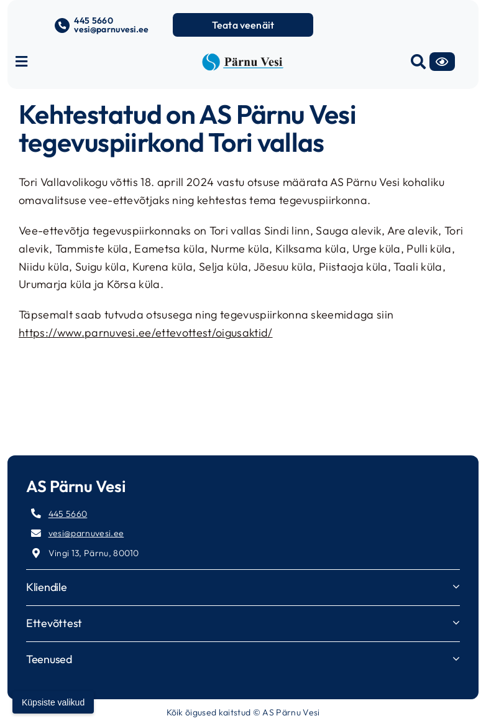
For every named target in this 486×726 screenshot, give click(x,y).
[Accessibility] (441, 61)
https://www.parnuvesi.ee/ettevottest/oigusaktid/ (146, 332)
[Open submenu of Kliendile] (456, 586)
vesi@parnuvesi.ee (111, 29)
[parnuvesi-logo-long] (243, 58)
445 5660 (93, 20)
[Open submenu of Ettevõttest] (456, 622)
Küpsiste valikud (53, 702)
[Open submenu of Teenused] (456, 658)
